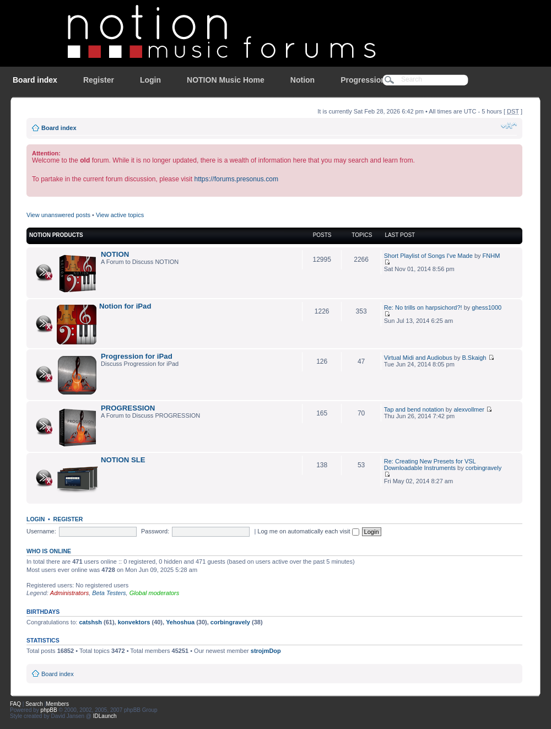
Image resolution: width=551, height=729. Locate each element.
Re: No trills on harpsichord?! (423, 307)
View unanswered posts (58, 215)
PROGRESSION (128, 408)
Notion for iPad (125, 306)
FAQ (15, 704)
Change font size (509, 126)
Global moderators (154, 593)
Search (34, 704)
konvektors (134, 622)
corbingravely (483, 468)
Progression (363, 79)
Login (150, 79)
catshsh (90, 622)
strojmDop (266, 650)
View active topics (120, 215)
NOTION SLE (123, 460)
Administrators (69, 593)
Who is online (48, 551)
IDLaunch (105, 716)
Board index (35, 79)
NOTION (115, 254)
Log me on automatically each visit (308, 531)
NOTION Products (56, 235)
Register (98, 79)
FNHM (491, 255)
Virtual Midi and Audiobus (418, 357)
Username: (41, 531)
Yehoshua (180, 622)
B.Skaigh (474, 357)
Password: (155, 531)
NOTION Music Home (225, 79)
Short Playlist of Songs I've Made (428, 255)
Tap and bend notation (414, 409)
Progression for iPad (136, 356)
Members (57, 704)
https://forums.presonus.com (236, 179)
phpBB (49, 710)
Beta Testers (109, 593)
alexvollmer (468, 409)
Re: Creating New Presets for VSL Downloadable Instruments (430, 464)
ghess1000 (486, 307)
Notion (302, 79)
